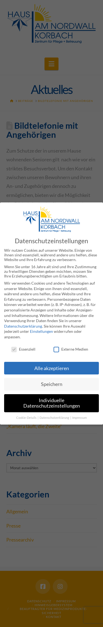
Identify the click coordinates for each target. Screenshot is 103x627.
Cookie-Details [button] (26, 417)
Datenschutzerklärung (23, 325)
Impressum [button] (79, 417)
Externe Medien (71, 349)
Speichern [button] (51, 384)
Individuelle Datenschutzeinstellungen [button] (51, 403)
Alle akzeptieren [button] (51, 368)
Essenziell (23, 349)
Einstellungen (41, 331)
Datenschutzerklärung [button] (55, 417)
